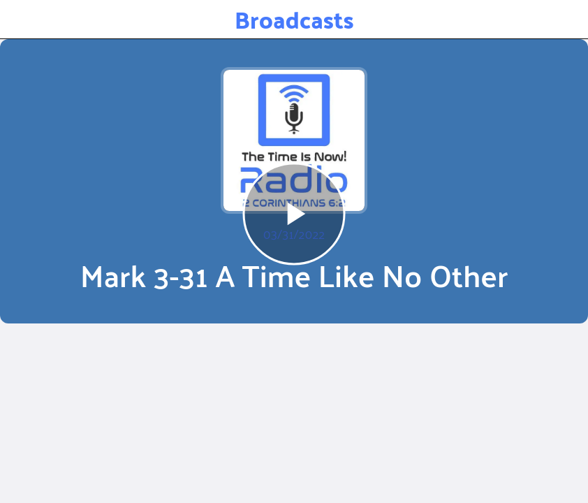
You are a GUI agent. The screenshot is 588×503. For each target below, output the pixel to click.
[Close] (19, 19)
